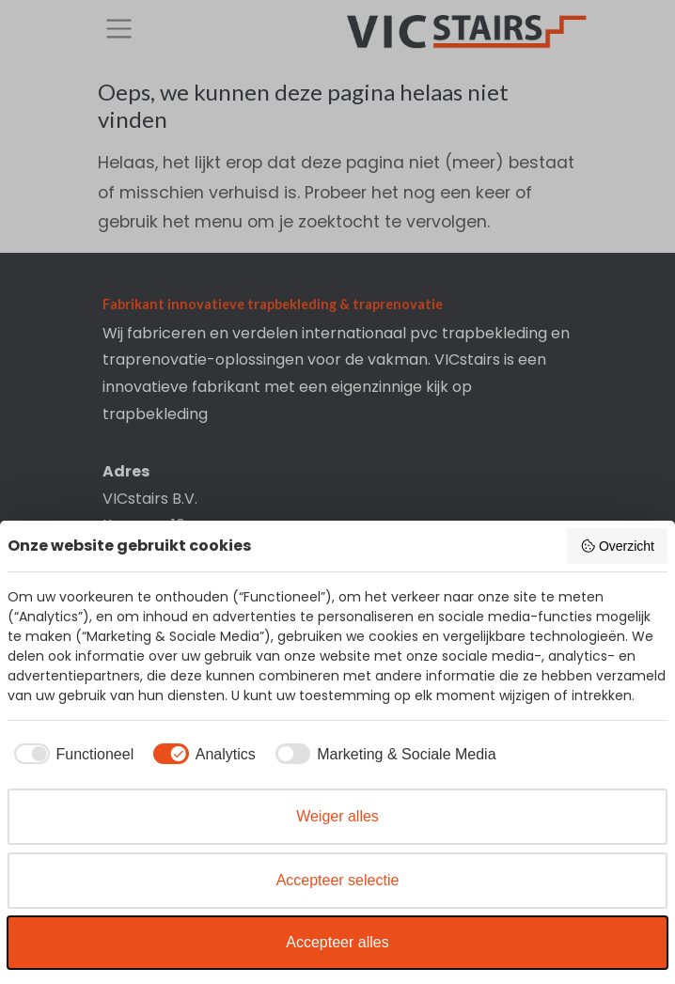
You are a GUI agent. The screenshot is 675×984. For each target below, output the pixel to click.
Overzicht (617, 546)
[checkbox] (70, 754)
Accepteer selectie (338, 880)
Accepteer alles (337, 942)
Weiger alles (337, 816)
